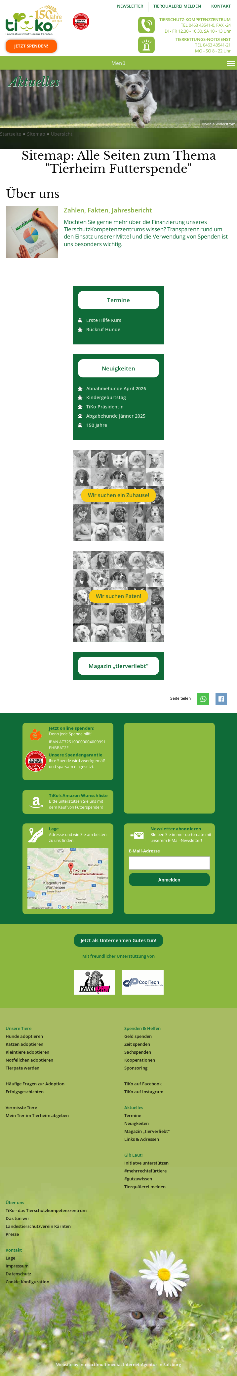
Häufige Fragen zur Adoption (35, 1084)
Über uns (15, 1202)
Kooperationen (139, 1060)
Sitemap (36, 134)
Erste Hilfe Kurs (103, 320)
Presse (12, 1234)
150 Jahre (96, 425)
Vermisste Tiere (21, 1107)
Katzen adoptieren (24, 1044)
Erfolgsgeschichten (25, 1092)
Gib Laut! (133, 1155)
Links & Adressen (141, 1139)
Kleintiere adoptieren (27, 1052)
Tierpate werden (22, 1068)
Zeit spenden (137, 1044)
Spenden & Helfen (142, 1028)
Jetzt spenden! (31, 46)
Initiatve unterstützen (146, 1163)
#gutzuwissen (138, 1179)
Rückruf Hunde (103, 329)
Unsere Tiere (18, 1028)
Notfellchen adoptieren (29, 1060)
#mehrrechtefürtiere (145, 1171)
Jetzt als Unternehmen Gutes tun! (118, 940)
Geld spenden (138, 1036)
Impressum (17, 1266)
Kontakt (221, 6)
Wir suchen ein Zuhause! (118, 495)
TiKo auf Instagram (143, 1092)
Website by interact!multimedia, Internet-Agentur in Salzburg (118, 1364)
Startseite (10, 134)
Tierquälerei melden (177, 6)
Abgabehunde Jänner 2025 (115, 416)
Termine (118, 300)
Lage (10, 1258)
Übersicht (61, 134)
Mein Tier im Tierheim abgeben (37, 1115)
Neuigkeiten (118, 368)
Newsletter (130, 6)
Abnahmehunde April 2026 (116, 388)
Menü (118, 63)
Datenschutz (18, 1274)
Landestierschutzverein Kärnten (38, 1226)
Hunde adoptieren (24, 1036)
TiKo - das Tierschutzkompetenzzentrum (46, 1210)
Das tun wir (17, 1218)
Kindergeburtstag (106, 397)
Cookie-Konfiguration (27, 1282)
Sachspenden (137, 1052)
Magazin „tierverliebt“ (147, 1131)
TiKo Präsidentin (105, 406)
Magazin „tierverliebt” (118, 666)
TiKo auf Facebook (143, 1084)
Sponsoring (135, 1068)
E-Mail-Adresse (144, 851)
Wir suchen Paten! (118, 596)
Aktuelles (133, 1107)
